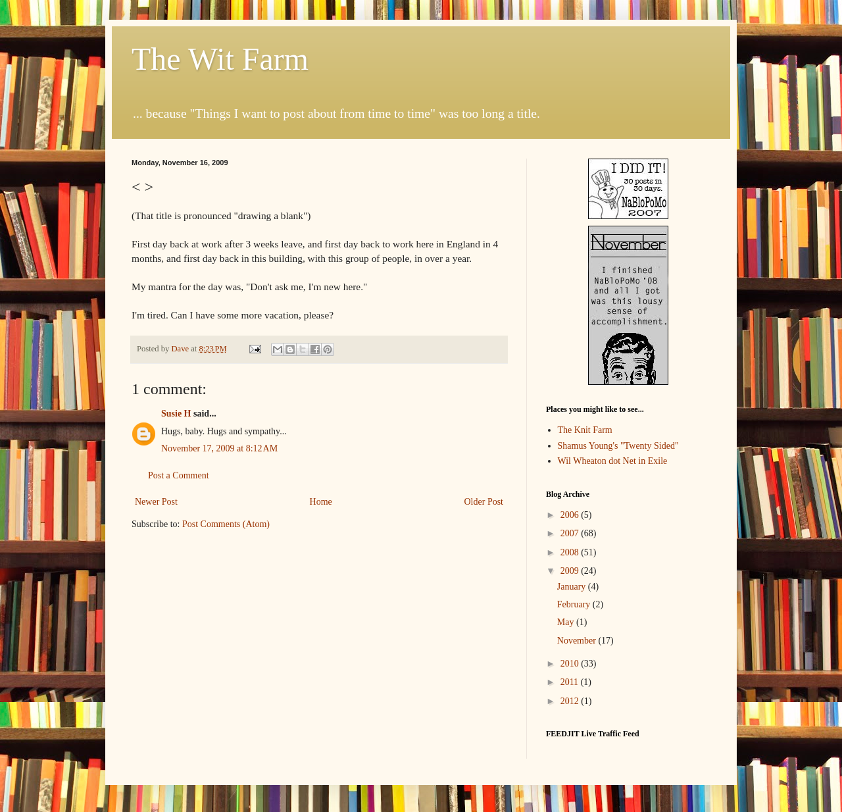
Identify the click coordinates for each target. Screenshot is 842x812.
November (578, 641)
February (575, 604)
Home (321, 502)
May (566, 622)
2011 (570, 682)
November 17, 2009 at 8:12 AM (219, 448)
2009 (571, 571)
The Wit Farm (220, 58)
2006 (571, 515)
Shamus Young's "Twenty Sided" (618, 446)
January (572, 587)
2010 (571, 664)
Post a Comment (178, 475)
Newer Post (156, 502)
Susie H (176, 414)
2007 (571, 533)
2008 (571, 552)
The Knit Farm (585, 430)
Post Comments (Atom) (226, 524)
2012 (571, 701)
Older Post (484, 502)
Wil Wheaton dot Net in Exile (613, 461)
